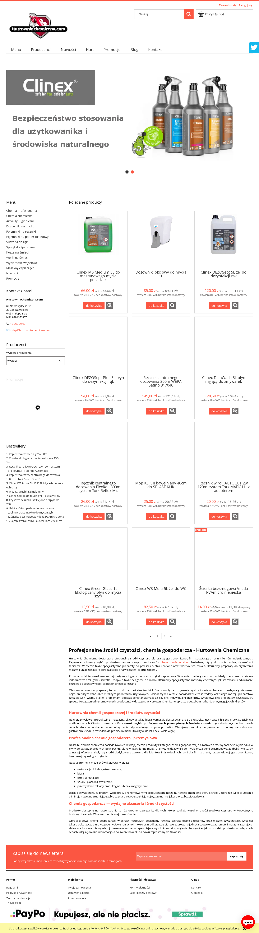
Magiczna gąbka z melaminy (26, 491)
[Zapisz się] (236, 856)
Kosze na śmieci (17, 252)
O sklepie (197, 893)
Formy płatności (140, 887)
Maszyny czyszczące (20, 268)
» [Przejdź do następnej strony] (171, 636)
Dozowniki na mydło (20, 226)
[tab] (127, 172)
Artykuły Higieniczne (20, 221)
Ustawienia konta (78, 893)
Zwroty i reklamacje (18, 898)
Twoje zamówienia (79, 887)
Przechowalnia (77, 898)
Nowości (12, 273)
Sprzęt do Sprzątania (21, 247)
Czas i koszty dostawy (143, 893)
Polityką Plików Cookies (105, 928)
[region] (129, 116)
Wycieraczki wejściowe (22, 263)
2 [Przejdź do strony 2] (164, 636)
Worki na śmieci (17, 258)
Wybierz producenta (19, 352)
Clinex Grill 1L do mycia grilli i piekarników (34, 496)
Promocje (12, 278)
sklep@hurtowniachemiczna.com (30, 330)
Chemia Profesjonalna (21, 211)
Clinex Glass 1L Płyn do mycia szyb (31, 512)
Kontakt (196, 887)
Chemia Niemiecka (19, 216)
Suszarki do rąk (17, 242)
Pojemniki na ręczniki (21, 231)
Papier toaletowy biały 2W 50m (28, 454)
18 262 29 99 (17, 324)
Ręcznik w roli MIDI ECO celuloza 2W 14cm (36, 521)
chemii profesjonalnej (174, 662)
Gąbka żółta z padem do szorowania (31, 508)
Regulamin (12, 887)
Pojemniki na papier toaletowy (27, 237)
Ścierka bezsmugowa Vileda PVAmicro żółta (37, 516)
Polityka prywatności (19, 893)
